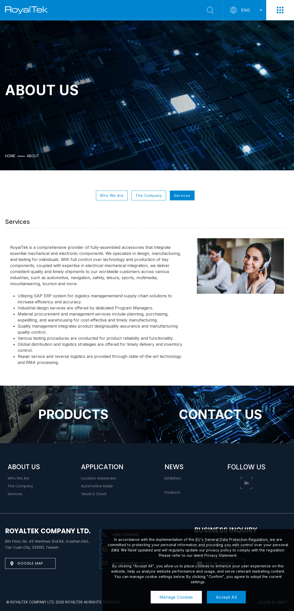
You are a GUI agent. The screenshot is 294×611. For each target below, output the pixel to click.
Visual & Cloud (93, 493)
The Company (149, 195)
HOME (10, 156)
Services (182, 195)
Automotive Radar (97, 486)
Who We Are (112, 195)
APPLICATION (102, 466)
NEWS (174, 466)
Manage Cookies (176, 597)
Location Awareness (98, 478)
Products (172, 492)
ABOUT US (24, 466)
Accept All (226, 597)
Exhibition (173, 478)
